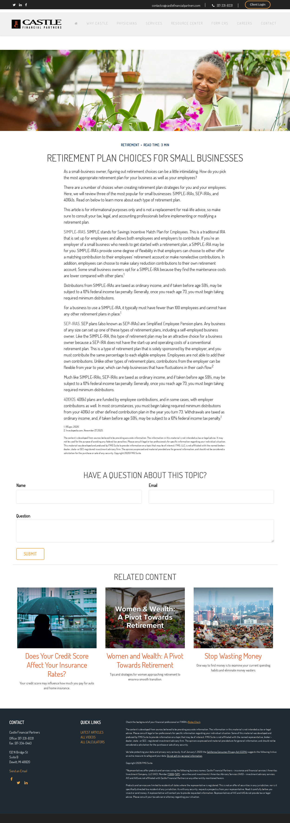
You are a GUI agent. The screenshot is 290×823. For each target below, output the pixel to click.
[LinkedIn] (20, 4)
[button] (108, 19)
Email (153, 485)
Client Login (257, 4)
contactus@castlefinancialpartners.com (176, 5)
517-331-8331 (222, 5)
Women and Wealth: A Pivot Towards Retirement (145, 660)
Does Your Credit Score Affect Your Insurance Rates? (56, 665)
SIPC (177, 774)
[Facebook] (26, 4)
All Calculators (93, 742)
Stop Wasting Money (233, 656)
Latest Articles (92, 732)
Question (23, 515)
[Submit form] (30, 554)
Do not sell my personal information (184, 755)
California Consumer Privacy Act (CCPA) (227, 751)
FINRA (171, 774)
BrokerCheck (194, 722)
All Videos (88, 737)
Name (21, 485)
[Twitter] (14, 4)
